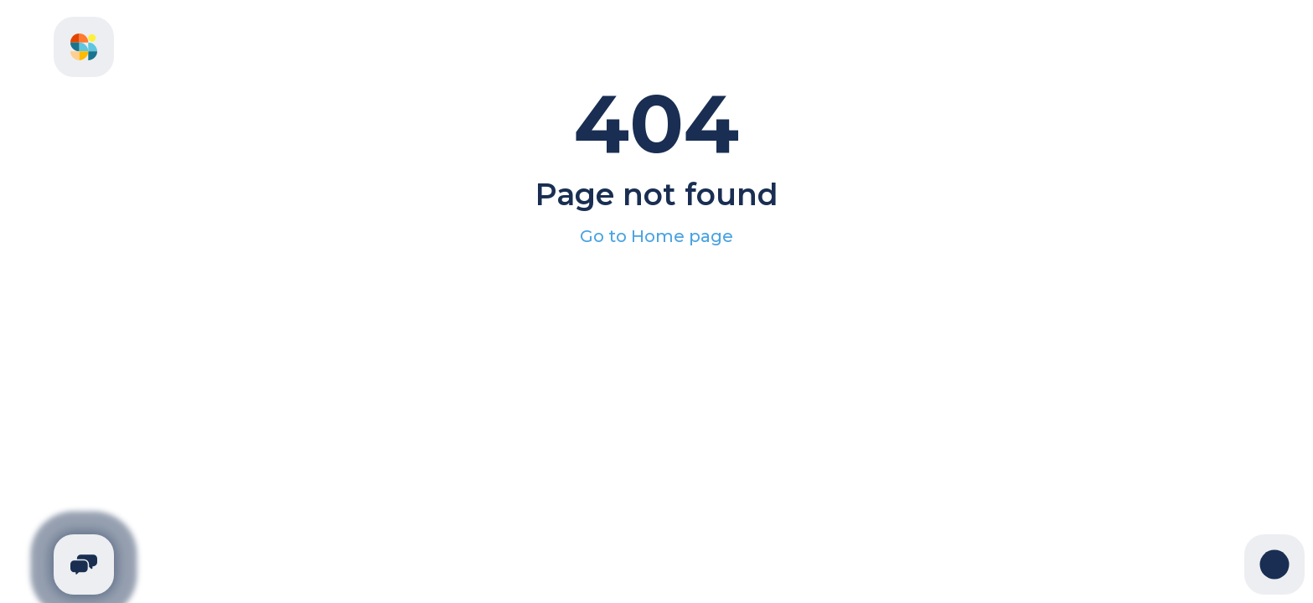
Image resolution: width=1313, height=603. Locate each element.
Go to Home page (656, 236)
